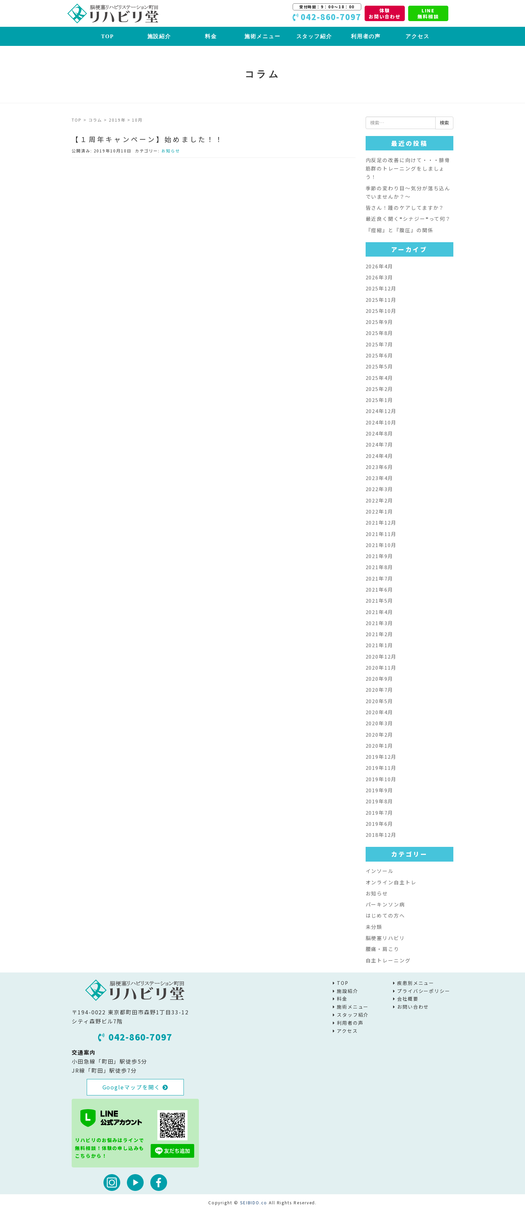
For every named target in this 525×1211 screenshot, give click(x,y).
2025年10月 (381, 310)
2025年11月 (381, 299)
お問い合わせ (413, 1006)
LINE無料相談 (428, 13)
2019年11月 (381, 767)
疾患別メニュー (415, 983)
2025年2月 (379, 388)
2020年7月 (379, 689)
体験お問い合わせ (385, 13)
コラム (95, 120)
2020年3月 (379, 723)
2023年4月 (379, 477)
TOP (107, 36)
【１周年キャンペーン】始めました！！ (148, 139)
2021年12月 (381, 522)
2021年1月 (379, 645)
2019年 (117, 120)
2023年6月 (379, 466)
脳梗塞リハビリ (385, 937)
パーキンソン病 (385, 904)
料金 (211, 36)
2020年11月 (381, 667)
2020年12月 (381, 656)
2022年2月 (379, 500)
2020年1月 (379, 745)
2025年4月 (379, 377)
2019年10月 (381, 779)
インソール (380, 870)
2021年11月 (381, 533)
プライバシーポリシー (423, 991)
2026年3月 (379, 277)
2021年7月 (379, 578)
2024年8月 (379, 433)
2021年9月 (379, 555)
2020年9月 (379, 678)
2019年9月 (379, 790)
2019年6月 (379, 823)
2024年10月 (381, 422)
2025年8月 (379, 332)
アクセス (417, 36)
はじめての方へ (385, 915)
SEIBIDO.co (253, 1202)
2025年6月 (379, 355)
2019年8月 (379, 801)
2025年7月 (379, 344)
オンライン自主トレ (391, 882)
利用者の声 (366, 36)
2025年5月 (379, 366)
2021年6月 (379, 589)
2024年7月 (379, 444)
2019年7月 (379, 812)
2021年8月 (379, 566)
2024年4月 (379, 455)
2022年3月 (379, 488)
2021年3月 (379, 622)
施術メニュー (262, 36)
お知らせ (170, 150)
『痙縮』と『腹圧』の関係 (400, 229)
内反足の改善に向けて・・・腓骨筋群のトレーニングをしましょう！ (408, 168)
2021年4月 (379, 611)
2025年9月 (379, 321)
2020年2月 (379, 734)
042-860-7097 (135, 1037)
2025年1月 (379, 399)
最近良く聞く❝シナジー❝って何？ (408, 218)
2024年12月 (381, 410)
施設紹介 (159, 36)
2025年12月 (381, 288)
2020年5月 (379, 700)
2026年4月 (379, 266)
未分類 (374, 926)
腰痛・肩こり (383, 948)
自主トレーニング (388, 960)
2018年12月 (381, 834)
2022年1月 (379, 511)
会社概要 (408, 998)
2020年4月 (379, 712)
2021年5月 (379, 600)
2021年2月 (379, 633)
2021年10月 (381, 544)
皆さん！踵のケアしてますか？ (405, 207)
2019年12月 (381, 756)
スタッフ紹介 (314, 36)
